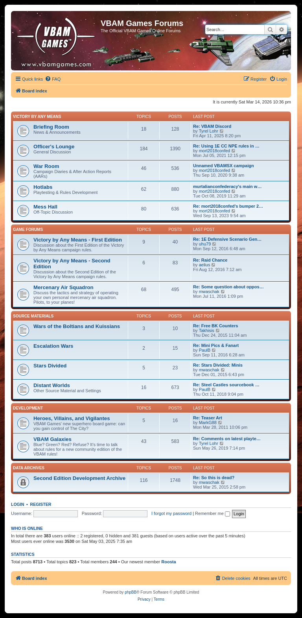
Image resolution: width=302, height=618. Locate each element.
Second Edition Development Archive (79, 478)
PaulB (204, 350)
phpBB (130, 592)
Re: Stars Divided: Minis (218, 365)
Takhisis (206, 330)
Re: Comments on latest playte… (227, 438)
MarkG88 (208, 422)
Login (17, 504)
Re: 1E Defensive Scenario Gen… (227, 239)
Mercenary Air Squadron (63, 287)
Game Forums (28, 229)
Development (28, 408)
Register (41, 504)
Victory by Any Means (37, 116)
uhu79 (205, 244)
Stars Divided (49, 366)
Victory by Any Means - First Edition (77, 240)
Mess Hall (45, 207)
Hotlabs (42, 187)
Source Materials (33, 316)
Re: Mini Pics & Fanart (216, 345)
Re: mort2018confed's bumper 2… (228, 206)
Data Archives (28, 468)
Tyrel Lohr (208, 131)
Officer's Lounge (53, 146)
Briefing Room (51, 127)
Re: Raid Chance (210, 260)
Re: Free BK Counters (215, 325)
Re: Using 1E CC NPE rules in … (226, 146)
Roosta (168, 561)
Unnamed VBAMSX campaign (223, 165)
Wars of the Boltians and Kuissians (76, 326)
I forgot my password (171, 513)
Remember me (212, 513)
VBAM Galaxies (52, 439)
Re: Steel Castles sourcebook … (226, 384)
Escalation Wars (53, 346)
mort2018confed (214, 150)
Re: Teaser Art (207, 417)
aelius (204, 264)
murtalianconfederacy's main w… (227, 186)
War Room (46, 166)
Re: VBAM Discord (212, 126)
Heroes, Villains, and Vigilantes (71, 418)
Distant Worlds (51, 385)
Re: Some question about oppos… (228, 286)
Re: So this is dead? (213, 477)
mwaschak (209, 291)
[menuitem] (53, 79)
